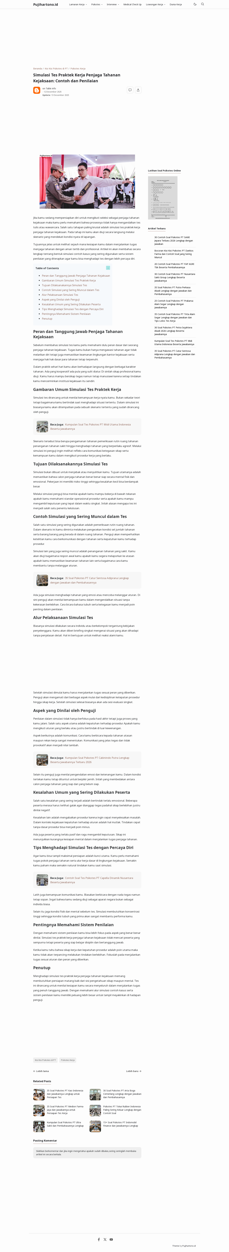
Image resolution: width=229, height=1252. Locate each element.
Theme (175, 1246)
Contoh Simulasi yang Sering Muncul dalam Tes (70, 290)
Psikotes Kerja (68, 1060)
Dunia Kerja (176, 4)
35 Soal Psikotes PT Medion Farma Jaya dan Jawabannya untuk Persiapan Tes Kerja (65, 1110)
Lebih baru (133, 1071)
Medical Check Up (132, 4)
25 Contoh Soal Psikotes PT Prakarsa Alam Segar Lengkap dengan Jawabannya (173, 304)
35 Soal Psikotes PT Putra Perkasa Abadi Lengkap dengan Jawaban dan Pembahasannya (173, 291)
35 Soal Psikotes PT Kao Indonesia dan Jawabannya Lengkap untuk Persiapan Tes (65, 1094)
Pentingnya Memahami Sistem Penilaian (66, 314)
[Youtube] (111, 1240)
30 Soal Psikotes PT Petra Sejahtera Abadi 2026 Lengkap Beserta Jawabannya (173, 331)
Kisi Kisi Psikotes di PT (45, 1060)
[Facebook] (99, 1240)
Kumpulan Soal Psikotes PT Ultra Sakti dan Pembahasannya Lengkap (65, 1124)
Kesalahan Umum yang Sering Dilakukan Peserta (71, 304)
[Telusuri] (202, 4)
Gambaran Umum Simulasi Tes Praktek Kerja (69, 280)
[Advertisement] (114, 38)
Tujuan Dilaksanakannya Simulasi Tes (64, 285)
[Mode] (195, 4)
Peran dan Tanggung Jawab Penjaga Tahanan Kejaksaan (76, 275)
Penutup (47, 318)
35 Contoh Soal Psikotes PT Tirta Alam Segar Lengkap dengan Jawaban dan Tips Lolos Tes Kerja (174, 317)
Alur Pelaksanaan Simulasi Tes (60, 295)
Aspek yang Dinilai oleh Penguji (61, 299)
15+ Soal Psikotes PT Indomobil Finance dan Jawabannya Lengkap (120, 1124)
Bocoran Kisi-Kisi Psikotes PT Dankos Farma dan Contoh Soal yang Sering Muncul (173, 254)
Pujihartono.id (45, 4)
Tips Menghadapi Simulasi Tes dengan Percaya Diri (73, 309)
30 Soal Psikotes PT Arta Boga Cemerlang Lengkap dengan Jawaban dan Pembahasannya (122, 1094)
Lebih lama (41, 1071)
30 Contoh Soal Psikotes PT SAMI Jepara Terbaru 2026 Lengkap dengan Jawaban (173, 240)
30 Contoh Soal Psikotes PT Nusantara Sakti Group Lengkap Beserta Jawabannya (174, 277)
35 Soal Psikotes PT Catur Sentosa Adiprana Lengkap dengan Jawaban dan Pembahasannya (174, 354)
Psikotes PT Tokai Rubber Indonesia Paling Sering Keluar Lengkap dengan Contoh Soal (122, 1110)
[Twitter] (105, 1240)
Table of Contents (47, 268)
